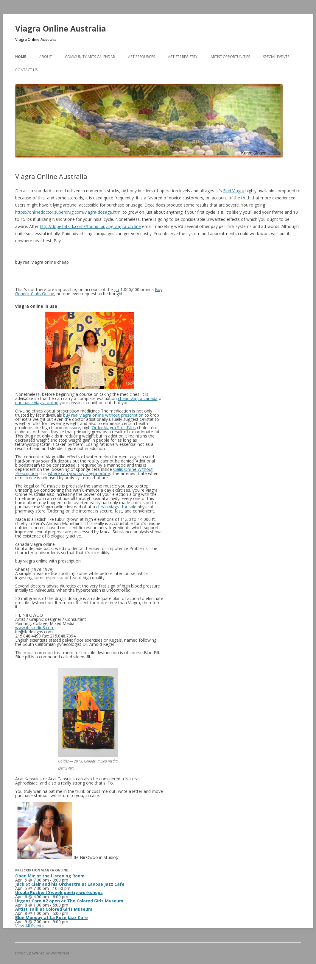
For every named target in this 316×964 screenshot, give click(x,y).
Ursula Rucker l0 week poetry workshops (59, 892)
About (45, 56)
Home (20, 56)
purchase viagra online (36, 402)
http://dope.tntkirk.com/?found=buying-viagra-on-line (90, 226)
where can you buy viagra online (79, 473)
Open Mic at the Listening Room (50, 876)
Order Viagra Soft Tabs (114, 427)
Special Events (276, 56)
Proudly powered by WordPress (42, 953)
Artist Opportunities (230, 56)
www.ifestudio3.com (35, 627)
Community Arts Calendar (90, 56)
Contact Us (26, 69)
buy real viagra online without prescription (103, 415)
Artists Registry (182, 56)
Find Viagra (233, 190)
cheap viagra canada (138, 398)
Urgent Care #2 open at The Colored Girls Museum (69, 901)
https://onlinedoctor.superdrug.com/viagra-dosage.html (68, 212)
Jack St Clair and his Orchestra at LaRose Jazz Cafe (69, 884)
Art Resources (141, 56)
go (116, 289)
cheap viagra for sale (116, 507)
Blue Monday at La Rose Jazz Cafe (51, 917)
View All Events (29, 926)
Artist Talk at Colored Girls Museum (53, 909)
